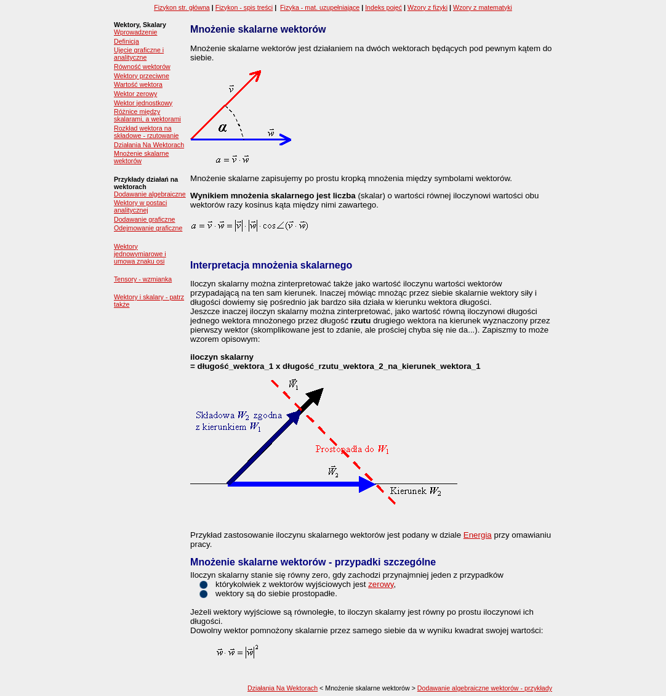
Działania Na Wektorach (149, 144)
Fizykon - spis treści (244, 7)
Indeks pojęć (383, 7)
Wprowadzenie (135, 32)
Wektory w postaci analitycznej (140, 206)
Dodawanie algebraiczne (150, 194)
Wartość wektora (138, 84)
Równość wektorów (142, 66)
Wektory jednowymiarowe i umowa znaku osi (140, 254)
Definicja (126, 41)
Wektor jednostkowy (143, 103)
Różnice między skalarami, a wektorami (147, 115)
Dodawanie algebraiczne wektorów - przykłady (484, 688)
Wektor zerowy (135, 93)
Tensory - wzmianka (143, 279)
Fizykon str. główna (182, 7)
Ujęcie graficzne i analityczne (139, 53)
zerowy (380, 584)
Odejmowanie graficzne (148, 228)
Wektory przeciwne (141, 75)
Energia (477, 535)
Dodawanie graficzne (144, 219)
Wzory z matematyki (482, 7)
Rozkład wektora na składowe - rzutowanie (146, 131)
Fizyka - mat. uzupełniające (319, 7)
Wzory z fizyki (427, 7)
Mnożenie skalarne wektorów (141, 157)
